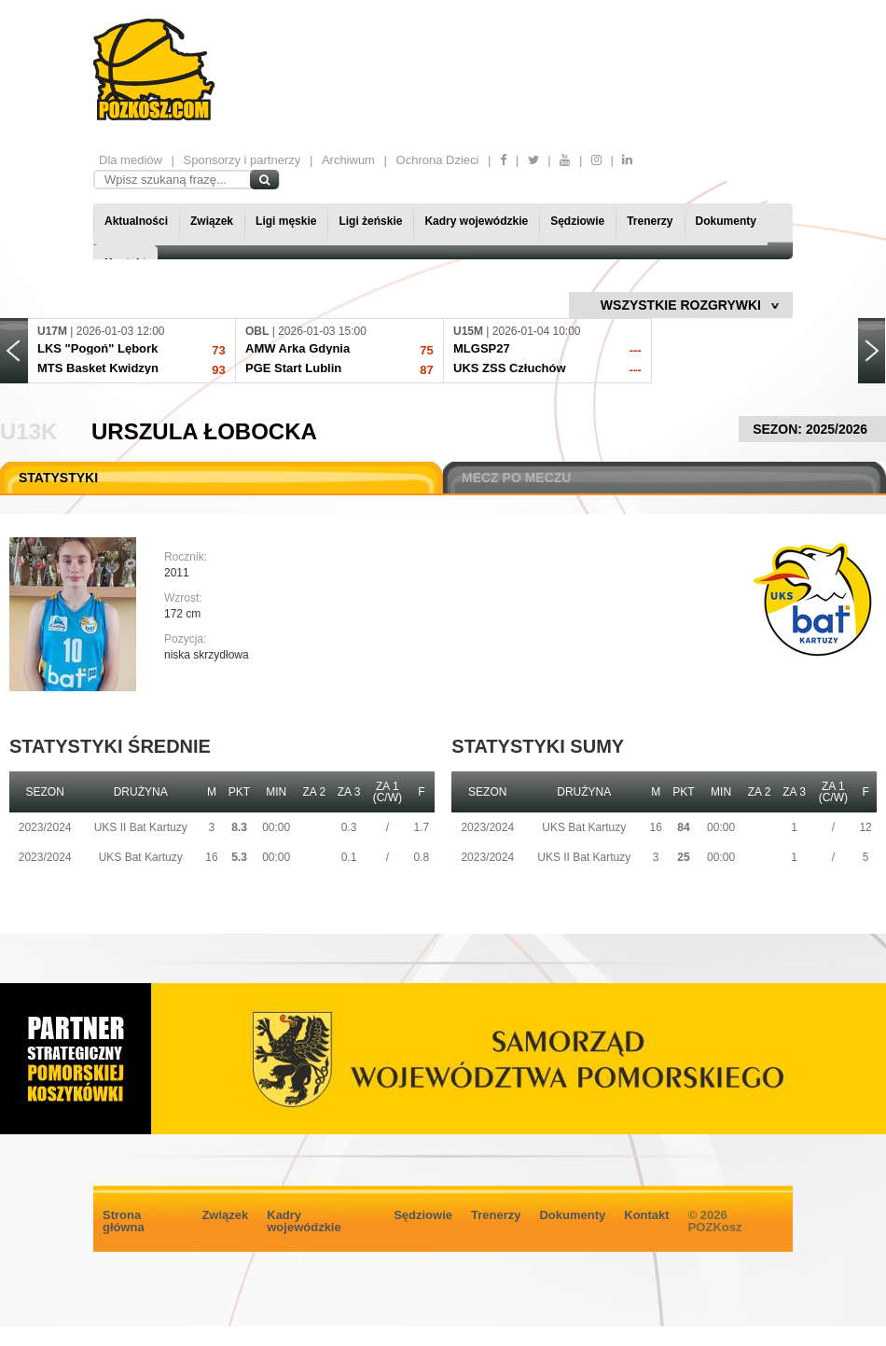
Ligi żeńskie (370, 221)
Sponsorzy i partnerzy (242, 160)
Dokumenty (726, 221)
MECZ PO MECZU (516, 477)
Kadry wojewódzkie (476, 221)
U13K (28, 431)
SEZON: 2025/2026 (812, 429)
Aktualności (136, 221)
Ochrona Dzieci (437, 160)
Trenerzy (649, 221)
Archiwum (348, 160)
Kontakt (646, 1215)
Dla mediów (130, 160)
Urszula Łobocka (204, 431)
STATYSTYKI (58, 477)
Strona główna (124, 1221)
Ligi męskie (286, 221)
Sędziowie (577, 221)
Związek (211, 221)
